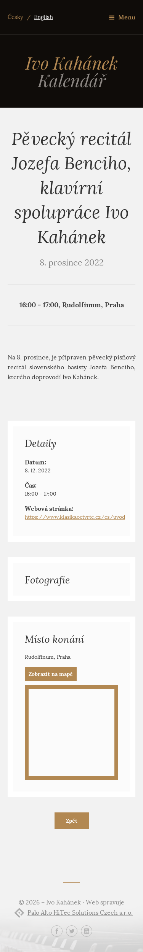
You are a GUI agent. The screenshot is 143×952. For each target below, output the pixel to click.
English (43, 17)
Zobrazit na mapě (51, 674)
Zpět (71, 820)
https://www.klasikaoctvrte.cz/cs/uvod (75, 517)
